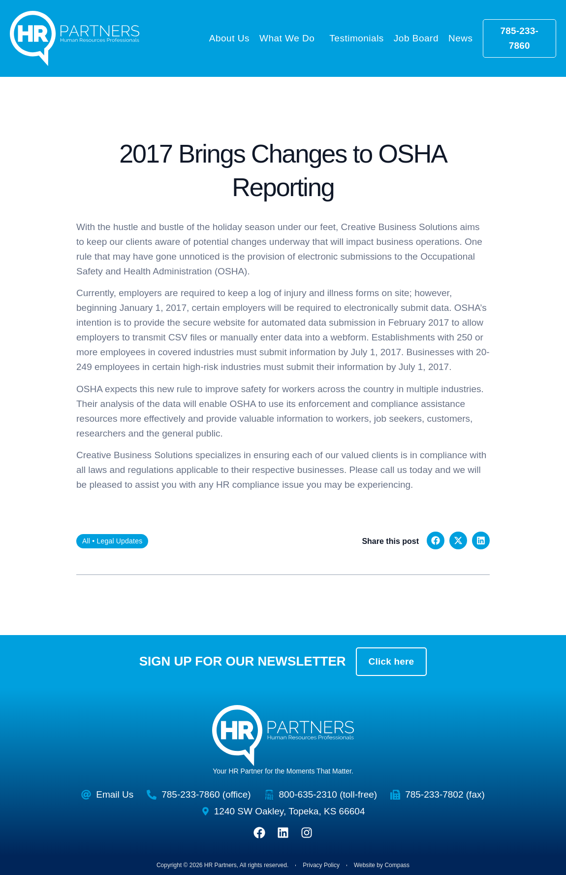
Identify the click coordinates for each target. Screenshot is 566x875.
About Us (229, 38)
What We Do (289, 38)
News (460, 38)
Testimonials (356, 38)
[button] (435, 540)
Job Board (416, 38)
